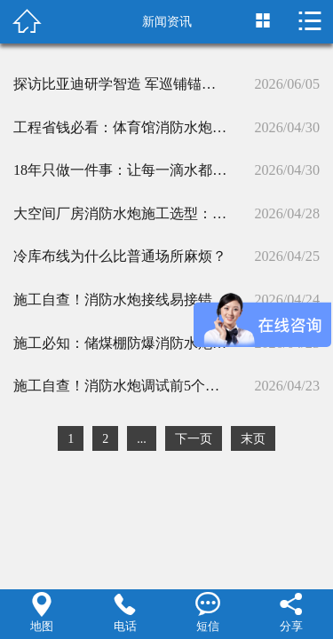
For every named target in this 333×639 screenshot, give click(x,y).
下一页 (193, 438)
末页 (253, 438)
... (142, 438)
